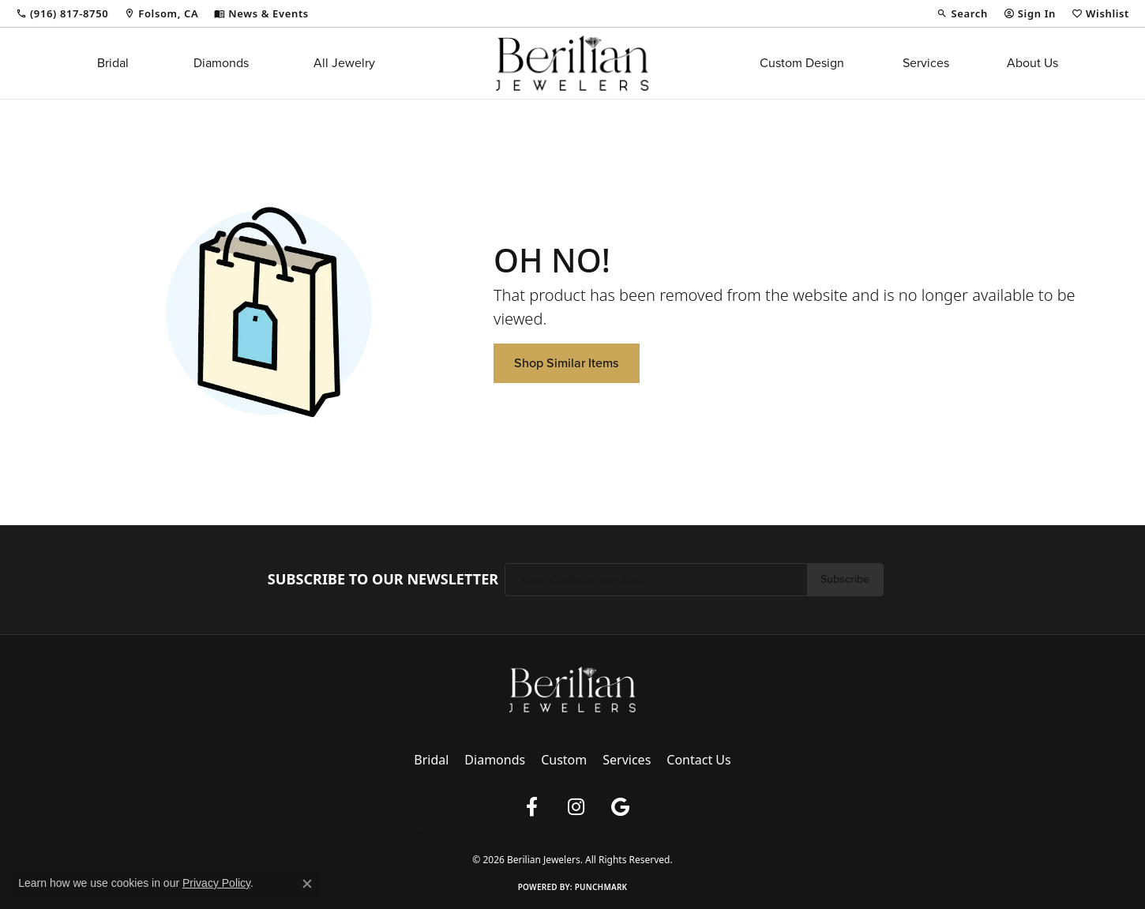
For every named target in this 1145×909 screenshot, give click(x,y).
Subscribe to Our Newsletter (383, 579)
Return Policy (437, 833)
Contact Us (698, 759)
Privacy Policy (506, 833)
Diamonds (221, 63)
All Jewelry (344, 63)
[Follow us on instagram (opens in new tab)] (575, 807)
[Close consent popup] (307, 883)
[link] (62, 13)
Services (926, 63)
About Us (1032, 63)
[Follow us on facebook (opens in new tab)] (531, 807)
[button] (962, 13)
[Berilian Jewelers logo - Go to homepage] (572, 63)
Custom (564, 759)
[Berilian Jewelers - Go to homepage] (572, 688)
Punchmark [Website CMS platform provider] (601, 886)
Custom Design (802, 63)
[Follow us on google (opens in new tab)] (620, 807)
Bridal (113, 63)
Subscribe (844, 579)
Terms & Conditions (587, 833)
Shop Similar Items (566, 363)
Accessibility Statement (687, 833)
